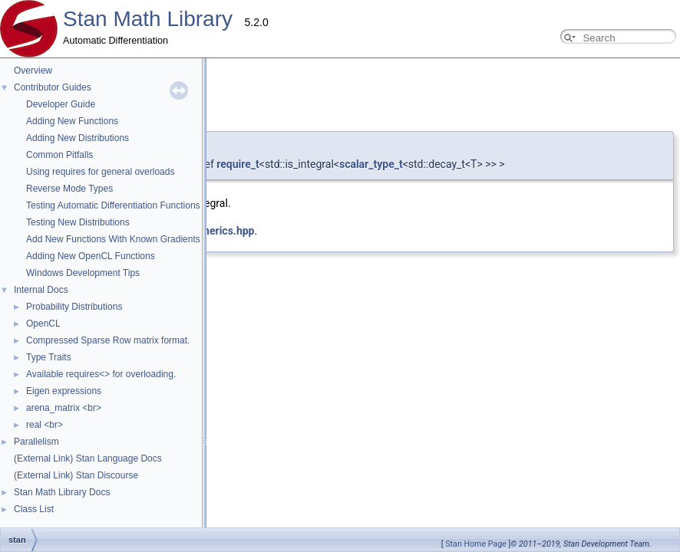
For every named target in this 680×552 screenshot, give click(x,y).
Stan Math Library (148, 19)
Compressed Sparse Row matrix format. (108, 340)
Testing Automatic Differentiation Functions (113, 205)
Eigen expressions (63, 391)
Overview (33, 70)
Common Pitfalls (59, 155)
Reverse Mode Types (69, 188)
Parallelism (36, 441)
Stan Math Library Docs (62, 492)
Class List (34, 509)
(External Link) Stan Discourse (76, 475)
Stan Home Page (476, 544)
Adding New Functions (72, 121)
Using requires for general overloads (100, 171)
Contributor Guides (52, 87)
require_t (237, 164)
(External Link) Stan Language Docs (88, 458)
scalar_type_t (371, 164)
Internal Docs (41, 289)
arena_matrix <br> (63, 407)
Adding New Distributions (77, 138)
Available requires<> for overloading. (101, 374)
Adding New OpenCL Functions (90, 256)
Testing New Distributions (78, 222)
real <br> (44, 424)
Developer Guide (60, 104)
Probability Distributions (74, 306)
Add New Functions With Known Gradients (113, 239)
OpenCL (43, 323)
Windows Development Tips (83, 273)
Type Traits (48, 357)
